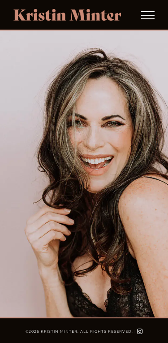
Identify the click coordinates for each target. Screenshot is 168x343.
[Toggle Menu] (148, 15)
